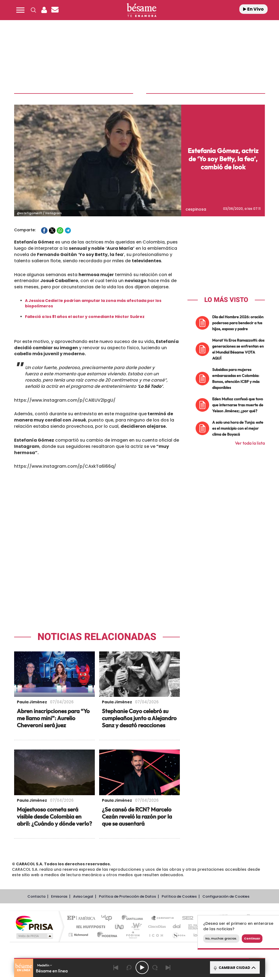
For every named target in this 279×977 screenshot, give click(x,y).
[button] (20, 10)
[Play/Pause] (142, 967)
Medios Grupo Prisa (34, 936)
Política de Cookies (179, 896)
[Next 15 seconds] (155, 967)
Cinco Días (156, 926)
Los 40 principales (108, 918)
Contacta (36, 896)
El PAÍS (82, 918)
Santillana (134, 918)
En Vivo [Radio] (253, 9)
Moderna (106, 934)
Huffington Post (89, 926)
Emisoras (59, 896)
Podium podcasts (132, 934)
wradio (135, 926)
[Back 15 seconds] (129, 967)
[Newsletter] (55, 10)
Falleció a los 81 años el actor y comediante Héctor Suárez (85, 316)
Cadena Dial (177, 926)
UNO (120, 926)
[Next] (168, 967)
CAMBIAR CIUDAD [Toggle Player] (234, 967)
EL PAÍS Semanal (196, 926)
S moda (178, 934)
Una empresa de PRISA (34, 923)
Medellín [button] (44, 965)
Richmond (79, 934)
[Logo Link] (141, 10)
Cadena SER (186, 918)
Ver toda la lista (250, 443)
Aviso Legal (83, 896)
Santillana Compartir (162, 918)
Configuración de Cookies (225, 896)
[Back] (116, 967)
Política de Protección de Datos (127, 896)
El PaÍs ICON (156, 934)
